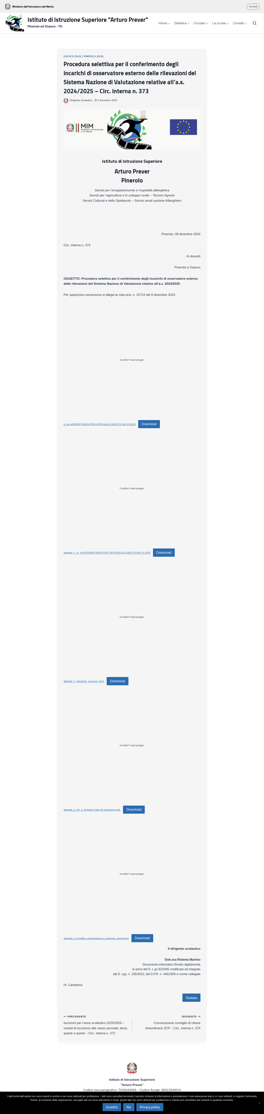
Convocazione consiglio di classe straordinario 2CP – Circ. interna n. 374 (167, 1022)
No (128, 1107)
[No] (259, 1103)
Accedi (253, 6)
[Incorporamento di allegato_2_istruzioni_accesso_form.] (132, 616)
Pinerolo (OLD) (93, 56)
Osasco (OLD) (72, 56)
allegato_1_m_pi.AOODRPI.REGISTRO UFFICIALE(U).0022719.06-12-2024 (107, 552)
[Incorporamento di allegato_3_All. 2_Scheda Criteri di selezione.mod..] (132, 745)
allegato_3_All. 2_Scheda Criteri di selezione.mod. (92, 809)
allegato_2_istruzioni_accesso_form (84, 681)
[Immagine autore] (66, 100)
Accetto (112, 1107)
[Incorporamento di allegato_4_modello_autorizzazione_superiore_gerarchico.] (132, 874)
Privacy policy (150, 1107)
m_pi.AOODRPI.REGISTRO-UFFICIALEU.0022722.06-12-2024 (100, 424)
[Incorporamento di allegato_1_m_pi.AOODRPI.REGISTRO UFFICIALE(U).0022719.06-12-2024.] (132, 488)
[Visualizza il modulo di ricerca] (254, 23)
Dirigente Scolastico (81, 100)
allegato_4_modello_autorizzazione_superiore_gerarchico (96, 938)
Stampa (191, 998)
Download (149, 424)
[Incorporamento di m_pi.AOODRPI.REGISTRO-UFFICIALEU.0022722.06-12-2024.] (132, 359)
